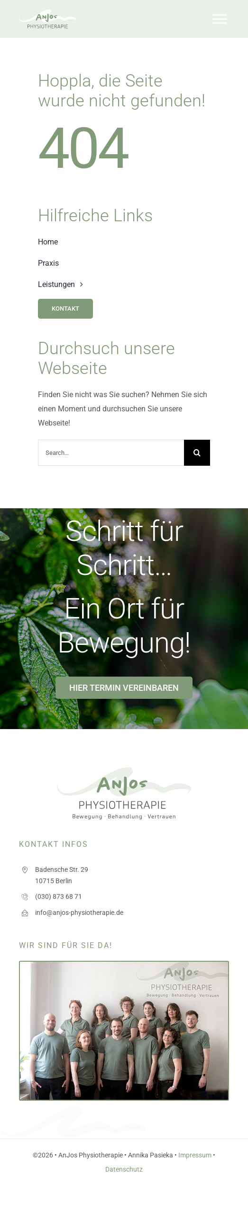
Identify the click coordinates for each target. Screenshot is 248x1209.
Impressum (194, 1155)
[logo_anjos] (47, 13)
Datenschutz (124, 1169)
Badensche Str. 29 (61, 869)
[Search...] (111, 453)
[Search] (197, 453)
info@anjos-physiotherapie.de (79, 912)
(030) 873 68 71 (58, 896)
